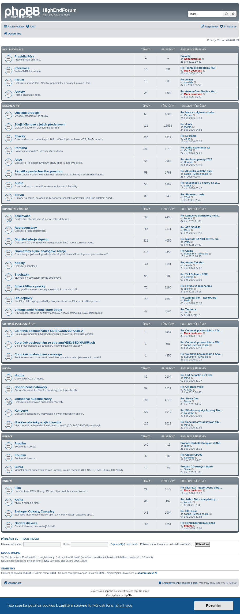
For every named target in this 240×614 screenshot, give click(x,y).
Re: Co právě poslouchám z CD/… (201, 330)
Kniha (19, 499)
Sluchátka (22, 274)
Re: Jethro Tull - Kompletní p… (199, 499)
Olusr (187, 230)
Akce (18, 159)
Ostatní (7, 481)
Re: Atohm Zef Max (192, 262)
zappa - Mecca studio (196, 173)
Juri (186, 312)
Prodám (20, 443)
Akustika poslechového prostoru (39, 171)
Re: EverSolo (188, 135)
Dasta (187, 401)
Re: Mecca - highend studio (197, 112)
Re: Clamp (186, 250)
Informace (22, 68)
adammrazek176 (147, 573)
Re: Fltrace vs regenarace (196, 285)
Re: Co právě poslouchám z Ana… (201, 353)
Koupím (20, 455)
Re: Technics (188, 309)
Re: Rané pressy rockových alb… (200, 422)
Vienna (188, 115)
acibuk (187, 185)
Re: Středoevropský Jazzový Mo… (201, 410)
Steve (187, 469)
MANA (187, 126)
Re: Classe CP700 (191, 454)
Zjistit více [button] (124, 605)
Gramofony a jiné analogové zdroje (40, 251)
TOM (187, 197)
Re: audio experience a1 (195, 147)
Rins (186, 445)
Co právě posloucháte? (18, 324)
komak (187, 502)
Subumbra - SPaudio (196, 253)
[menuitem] (30, 26)
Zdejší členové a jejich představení (40, 124)
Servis (19, 195)
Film (18, 488)
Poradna (21, 148)
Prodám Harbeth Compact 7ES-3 (200, 443)
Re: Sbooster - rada (192, 194)
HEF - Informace (12, 49)
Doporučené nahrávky (31, 387)
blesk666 (189, 457)
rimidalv (188, 82)
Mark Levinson (193, 70)
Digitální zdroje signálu (31, 239)
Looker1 (188, 277)
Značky (20, 136)
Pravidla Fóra (24, 56)
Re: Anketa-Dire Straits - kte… (198, 91)
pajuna (188, 525)
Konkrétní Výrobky (15, 209)
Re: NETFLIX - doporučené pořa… (201, 487)
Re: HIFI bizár (188, 511)
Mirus (187, 377)
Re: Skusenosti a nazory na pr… (200, 182)
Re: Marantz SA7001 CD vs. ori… (200, 239)
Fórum (19, 80)
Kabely (20, 263)
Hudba (6, 368)
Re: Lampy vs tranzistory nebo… (200, 215)
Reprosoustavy (26, 227)
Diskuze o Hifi (11, 106)
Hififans (188, 288)
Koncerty (21, 410)
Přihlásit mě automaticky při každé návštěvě (167, 544)
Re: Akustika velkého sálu (196, 171)
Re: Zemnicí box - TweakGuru (198, 297)
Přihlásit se (9, 538)
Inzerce (7, 436)
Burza (19, 467)
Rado (187, 300)
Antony (188, 389)
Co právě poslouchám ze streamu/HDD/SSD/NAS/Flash (55, 342)
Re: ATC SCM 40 (190, 227)
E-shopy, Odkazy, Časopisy (34, 511)
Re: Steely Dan (189, 398)
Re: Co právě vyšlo (192, 386)
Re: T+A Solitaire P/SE (194, 274)
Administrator (192, 58)
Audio (19, 183)
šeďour (188, 218)
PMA (187, 241)
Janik (187, 138)
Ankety (20, 91)
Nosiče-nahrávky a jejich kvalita (38, 422)
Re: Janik (186, 124)
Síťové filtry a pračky (30, 286)
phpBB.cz (129, 595)
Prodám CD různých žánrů (196, 466)
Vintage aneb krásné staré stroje (38, 309)
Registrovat (30, 538)
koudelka (189, 413)
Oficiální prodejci (27, 112)
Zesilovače (22, 216)
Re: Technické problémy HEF (198, 67)
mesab (188, 265)
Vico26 (188, 150)
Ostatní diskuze (26, 523)
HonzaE (188, 162)
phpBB (108, 591)
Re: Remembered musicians (197, 522)
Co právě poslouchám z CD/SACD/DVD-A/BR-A (49, 331)
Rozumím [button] (213, 605)
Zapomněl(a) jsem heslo (124, 544)
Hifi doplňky (23, 298)
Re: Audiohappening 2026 (196, 159)
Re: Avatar (186, 79)
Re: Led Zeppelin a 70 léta (196, 375)
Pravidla (185, 56)
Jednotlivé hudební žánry (33, 399)
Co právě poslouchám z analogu (38, 354)
